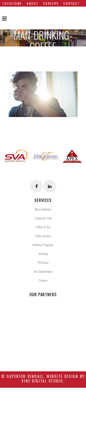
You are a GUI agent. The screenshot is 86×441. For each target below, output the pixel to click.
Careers (43, 280)
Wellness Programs (43, 244)
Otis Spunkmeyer (43, 271)
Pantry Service (43, 235)
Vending (43, 253)
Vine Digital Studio (42, 381)
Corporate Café (43, 218)
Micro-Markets (43, 209)
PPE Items (43, 262)
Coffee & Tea (43, 226)
